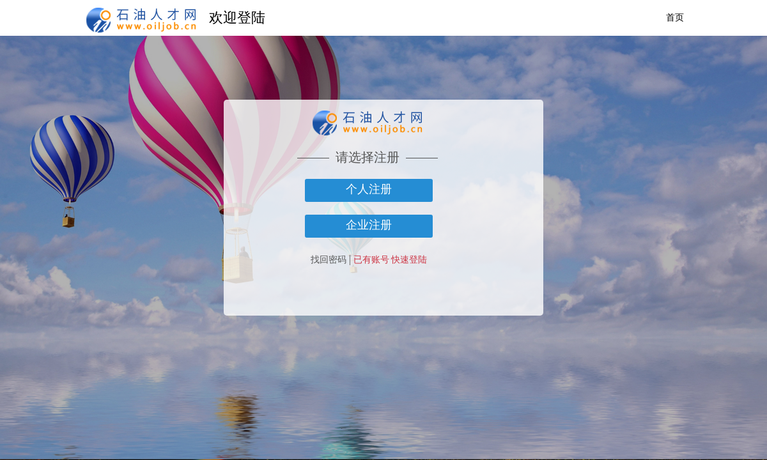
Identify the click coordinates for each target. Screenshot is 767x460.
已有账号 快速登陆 (390, 259)
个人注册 (369, 189)
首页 (675, 17)
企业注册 (369, 224)
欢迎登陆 (237, 18)
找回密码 (328, 259)
